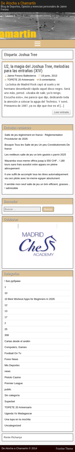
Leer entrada (61, 112)
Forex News (11, 359)
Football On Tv (13, 353)
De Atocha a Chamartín (18, 3)
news (7, 371)
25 (6, 329)
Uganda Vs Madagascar (18, 413)
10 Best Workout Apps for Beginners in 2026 (30, 299)
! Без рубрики (12, 281)
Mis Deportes (12, 365)
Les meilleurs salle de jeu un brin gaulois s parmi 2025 (35, 154)
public (8, 389)
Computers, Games (16, 347)
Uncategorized (13, 425)
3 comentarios (47, 79)
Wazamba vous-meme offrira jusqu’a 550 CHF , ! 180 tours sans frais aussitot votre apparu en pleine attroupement (35, 164)
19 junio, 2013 (49, 75)
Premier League (14, 383)
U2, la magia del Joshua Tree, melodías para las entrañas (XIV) (36, 68)
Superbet (10, 401)
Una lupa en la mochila (17, 419)
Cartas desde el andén (17, 341)
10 (6, 293)
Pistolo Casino (13, 377)
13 (6, 311)
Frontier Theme (64, 448)
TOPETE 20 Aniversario (20, 79)
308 (7, 335)
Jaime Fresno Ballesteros (21, 75)
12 (6, 305)
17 (6, 317)
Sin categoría (12, 395)
